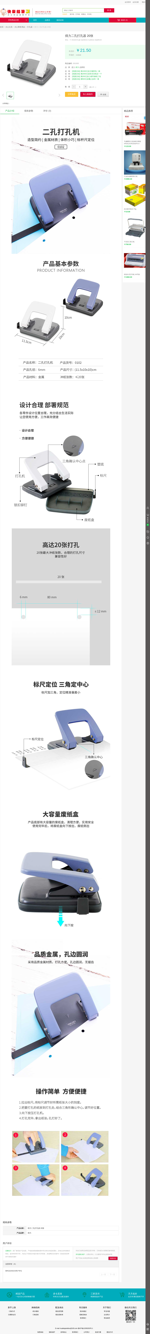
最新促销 (60, 20)
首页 (35, 20)
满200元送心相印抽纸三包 (90, 76)
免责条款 (40, 1332)
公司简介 (87, 1332)
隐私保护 (52, 1332)
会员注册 (136, 2)
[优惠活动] (76, 71)
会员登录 (128, 2)
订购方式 (12, 1311)
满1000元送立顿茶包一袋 (90, 71)
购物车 (122, 20)
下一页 (112, 1274)
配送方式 (110, 1332)
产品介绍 (9, 111)
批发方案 (98, 1332)
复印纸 (72, 14)
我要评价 (113, 1258)
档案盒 (83, 14)
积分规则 (36, 1311)
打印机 (78, 14)
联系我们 (83, 1318)
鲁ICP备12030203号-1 (85, 1328)
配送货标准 (59, 1315)
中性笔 (89, 14)
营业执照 (107, 1318)
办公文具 (9, 27)
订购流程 (36, 1315)
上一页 (103, 1274)
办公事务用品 (19, 27)
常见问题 (107, 1311)
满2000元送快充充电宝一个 (91, 74)
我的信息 (146, 2)
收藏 (103, 94)
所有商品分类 (17, 20)
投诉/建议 (83, 1311)
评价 (47, 111)
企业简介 (107, 1315)
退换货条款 (83, 1315)
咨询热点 (63, 1332)
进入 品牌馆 (78, 67)
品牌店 (47, 20)
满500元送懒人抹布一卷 (89, 79)
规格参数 (28, 111)
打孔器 (29, 27)
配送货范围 (59, 1311)
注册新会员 (12, 1315)
